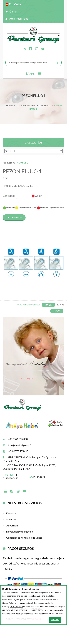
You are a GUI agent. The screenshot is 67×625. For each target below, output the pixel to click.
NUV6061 (22, 162)
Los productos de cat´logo (33, 105)
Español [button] (13, 4)
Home (9, 105)
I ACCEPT (55, 620)
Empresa (9, 513)
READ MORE (16, 607)
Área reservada (17, 18)
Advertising (11, 525)
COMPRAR (14, 217)
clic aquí (27, 378)
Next (57, 311)
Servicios (9, 519)
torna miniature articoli (28, 304)
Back (48, 304)
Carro (11, 11)
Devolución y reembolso (18, 531)
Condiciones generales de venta (22, 537)
